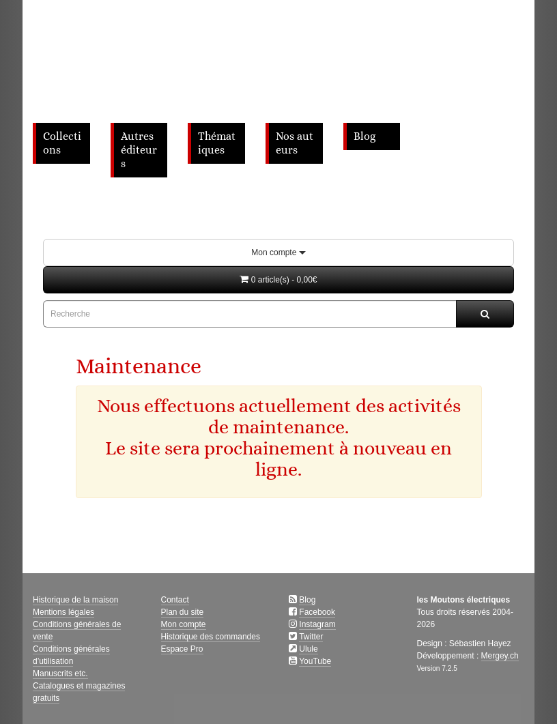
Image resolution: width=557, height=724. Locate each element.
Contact (175, 600)
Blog (364, 136)
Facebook (317, 612)
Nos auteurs (294, 143)
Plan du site (182, 612)
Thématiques (216, 143)
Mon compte (278, 252)
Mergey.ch (500, 656)
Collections (62, 143)
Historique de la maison (75, 600)
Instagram (317, 624)
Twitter (311, 636)
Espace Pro (182, 649)
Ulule (308, 649)
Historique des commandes (210, 636)
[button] (278, 279)
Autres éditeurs (139, 150)
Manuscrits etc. (60, 673)
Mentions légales (63, 612)
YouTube (315, 661)
